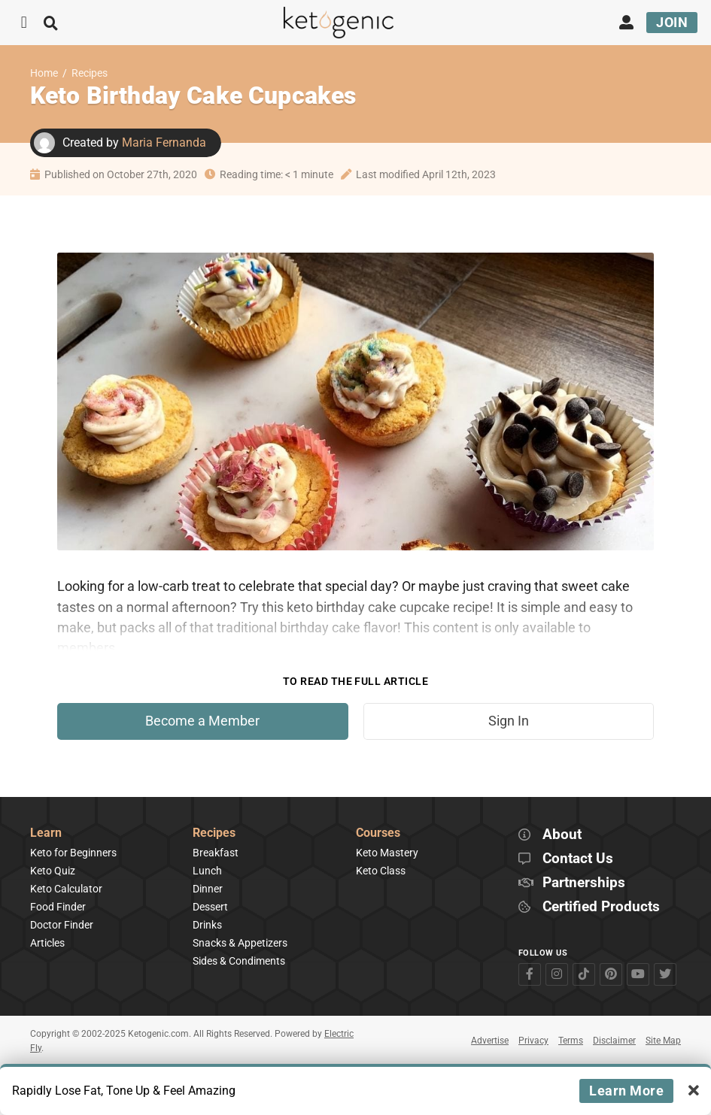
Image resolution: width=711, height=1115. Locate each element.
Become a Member (202, 721)
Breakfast (216, 853)
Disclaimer (614, 1040)
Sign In (508, 721)
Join (672, 22)
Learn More (626, 1090)
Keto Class (381, 871)
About (562, 835)
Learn (46, 833)
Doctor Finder (61, 925)
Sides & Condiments (239, 961)
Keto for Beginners (73, 853)
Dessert (210, 907)
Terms (570, 1040)
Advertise (490, 1040)
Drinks (207, 925)
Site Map (663, 1040)
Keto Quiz (52, 871)
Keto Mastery (387, 853)
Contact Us (577, 859)
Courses (378, 833)
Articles (47, 943)
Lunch (207, 871)
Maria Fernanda (164, 142)
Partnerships (583, 883)
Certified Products (601, 907)
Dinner (208, 889)
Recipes (89, 73)
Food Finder (58, 907)
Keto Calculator (66, 889)
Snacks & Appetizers (240, 943)
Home (44, 73)
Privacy (533, 1040)
